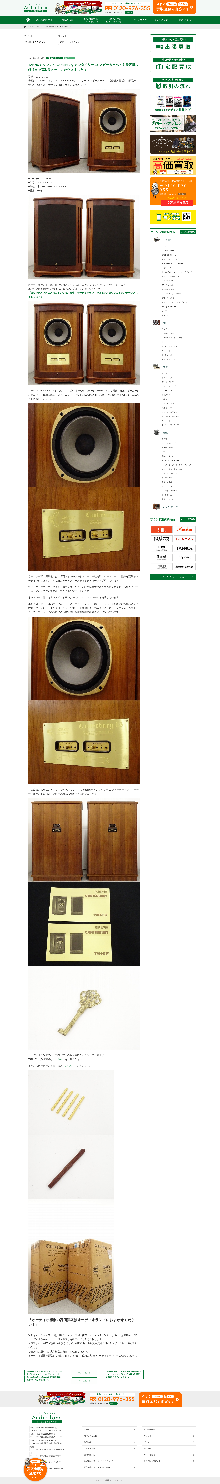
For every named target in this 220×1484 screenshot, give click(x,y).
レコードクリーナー (169, 491)
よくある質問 (161, 20)
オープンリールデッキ (170, 276)
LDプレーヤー (167, 268)
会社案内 (147, 1448)
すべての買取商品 (188, 232)
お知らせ (147, 1436)
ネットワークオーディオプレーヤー (175, 302)
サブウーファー (168, 333)
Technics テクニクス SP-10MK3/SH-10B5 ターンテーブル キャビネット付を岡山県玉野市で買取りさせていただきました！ (123, 1374)
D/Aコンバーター (168, 456)
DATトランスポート (169, 298)
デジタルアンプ (168, 382)
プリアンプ (166, 395)
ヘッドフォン (167, 351)
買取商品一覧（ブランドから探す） (99, 1467)
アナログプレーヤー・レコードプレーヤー (178, 272)
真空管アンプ (167, 408)
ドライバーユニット (169, 346)
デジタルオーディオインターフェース (176, 465)
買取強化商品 (149, 1429)
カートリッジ (167, 486)
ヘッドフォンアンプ (169, 421)
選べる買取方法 (44, 20)
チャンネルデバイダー (170, 416)
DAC (163, 452)
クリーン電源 (167, 482)
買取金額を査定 (178, 202)
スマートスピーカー (169, 359)
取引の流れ (88, 1442)
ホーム (87, 1429)
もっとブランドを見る (173, 577)
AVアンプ (165, 399)
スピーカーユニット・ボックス (174, 338)
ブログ (146, 1442)
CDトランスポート (169, 285)
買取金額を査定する (152, 1461)
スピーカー (69, 58)
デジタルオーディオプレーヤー (174, 259)
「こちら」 (59, 1059)
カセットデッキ (168, 289)
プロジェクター (168, 251)
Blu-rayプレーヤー (169, 307)
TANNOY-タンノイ (54, 58)
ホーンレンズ (167, 355)
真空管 (164, 439)
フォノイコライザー (169, 473)
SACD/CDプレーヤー (170, 255)
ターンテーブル (168, 281)
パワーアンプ (167, 391)
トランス (165, 373)
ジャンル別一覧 (84, 1381)
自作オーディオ (168, 499)
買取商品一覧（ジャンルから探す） (99, 1461)
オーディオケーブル (169, 443)
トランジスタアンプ (169, 378)
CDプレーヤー (167, 246)
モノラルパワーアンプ (170, 425)
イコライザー (167, 478)
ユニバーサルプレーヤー (171, 294)
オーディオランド (117, 1480)
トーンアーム (167, 495)
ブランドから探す (51, 27)
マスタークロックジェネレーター (175, 469)
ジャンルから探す (37, 27)
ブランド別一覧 (84, 1373)
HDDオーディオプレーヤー (172, 264)
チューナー (166, 315)
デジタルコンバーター (170, 460)
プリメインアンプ (168, 404)
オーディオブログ (138, 20)
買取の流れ (67, 20)
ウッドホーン (167, 329)
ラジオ (164, 311)
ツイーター (166, 342)
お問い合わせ (184, 20)
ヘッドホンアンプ (168, 386)
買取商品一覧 (91, 20)
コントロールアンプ (169, 412)
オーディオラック (168, 448)
